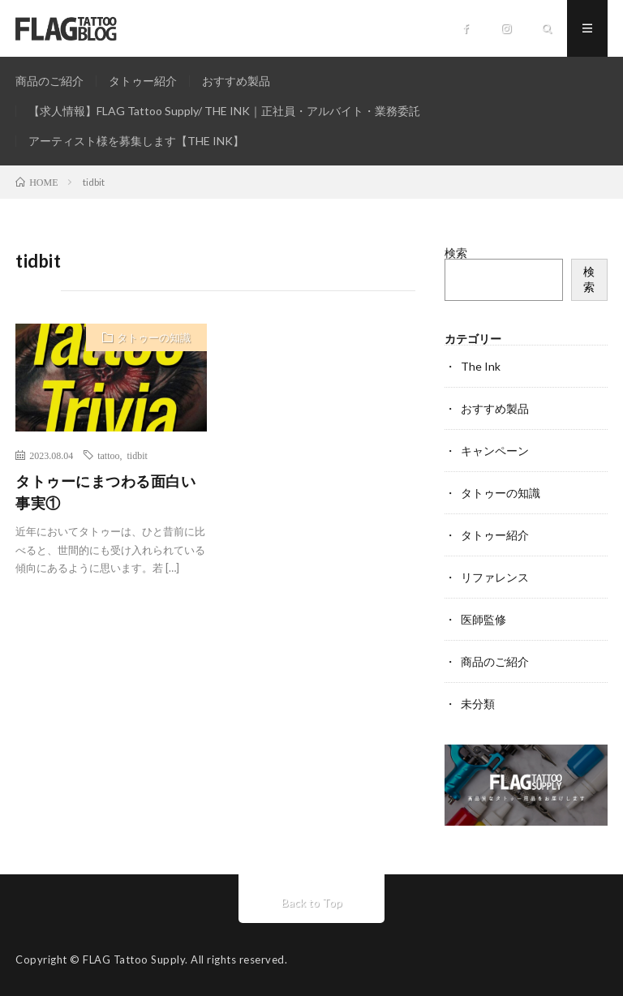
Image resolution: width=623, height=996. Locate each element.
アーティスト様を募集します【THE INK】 (136, 141)
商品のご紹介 (49, 81)
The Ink (481, 366)
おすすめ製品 (236, 81)
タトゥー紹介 (143, 81)
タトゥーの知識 (154, 337)
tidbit (137, 455)
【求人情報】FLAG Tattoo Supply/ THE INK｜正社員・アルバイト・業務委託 (224, 111)
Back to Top (311, 902)
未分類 (478, 704)
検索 (456, 253)
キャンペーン (495, 450)
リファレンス (495, 577)
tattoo (108, 455)
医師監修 (483, 619)
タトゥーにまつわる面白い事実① (105, 492)
